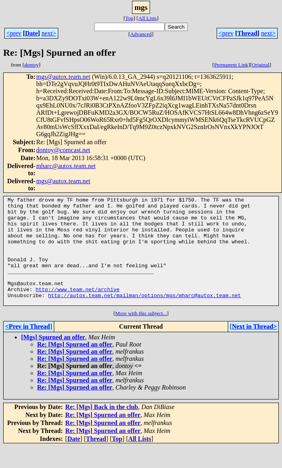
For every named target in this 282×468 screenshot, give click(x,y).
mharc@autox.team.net (66, 166)
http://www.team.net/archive (77, 308)
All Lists (147, 18)
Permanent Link (231, 65)
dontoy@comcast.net (63, 150)
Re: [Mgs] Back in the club (101, 428)
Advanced (141, 34)
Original (260, 65)
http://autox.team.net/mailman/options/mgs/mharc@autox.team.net (144, 315)
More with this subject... (141, 335)
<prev (13, 33)
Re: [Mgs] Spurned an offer (74, 365)
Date (31, 33)
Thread (247, 33)
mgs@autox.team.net (63, 76)
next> (48, 33)
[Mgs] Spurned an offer (53, 358)
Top (129, 18)
